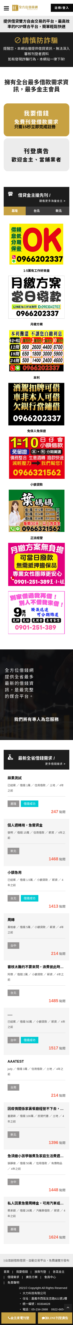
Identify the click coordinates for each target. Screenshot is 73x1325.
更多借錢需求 (55, 763)
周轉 (11, 920)
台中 (13, 945)
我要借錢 (22, 1271)
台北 (13, 898)
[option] (15, 211)
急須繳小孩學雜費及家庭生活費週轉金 (37, 1156)
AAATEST (16, 1061)
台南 (13, 1087)
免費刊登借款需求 (37, 117)
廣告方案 (32, 1277)
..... (10, 1014)
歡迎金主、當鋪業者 (36, 155)
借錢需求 (13, 1277)
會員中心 (50, 1277)
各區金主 (58, 1271)
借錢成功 (29, 803)
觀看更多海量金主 (52, 200)
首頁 (7, 1271)
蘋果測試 (15, 778)
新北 (13, 851)
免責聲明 (13, 1282)
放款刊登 (40, 1271)
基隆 (13, 803)
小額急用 (15, 873)
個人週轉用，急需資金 (25, 825)
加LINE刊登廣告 (55, 1318)
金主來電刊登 (18, 1318)
